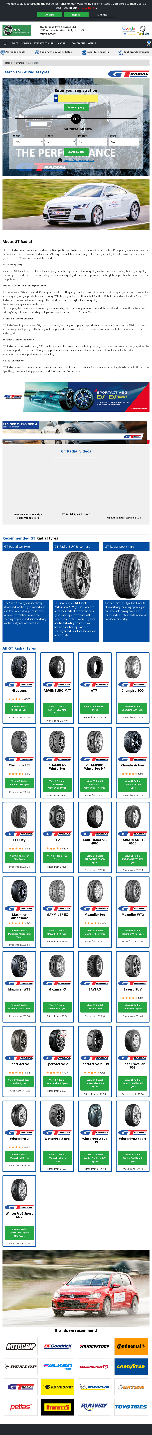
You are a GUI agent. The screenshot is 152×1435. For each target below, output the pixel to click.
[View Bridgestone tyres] (94, 1346)
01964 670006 (48, 33)
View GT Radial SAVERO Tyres (95, 1007)
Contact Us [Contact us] (78, 43)
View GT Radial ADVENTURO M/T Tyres (57, 710)
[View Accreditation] (143, 30)
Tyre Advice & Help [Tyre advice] (44, 43)
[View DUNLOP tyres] (21, 1366)
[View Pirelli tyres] (57, 1407)
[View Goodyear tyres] (131, 1366)
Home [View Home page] (8, 62)
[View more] (76, 432)
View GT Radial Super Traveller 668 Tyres (132, 1083)
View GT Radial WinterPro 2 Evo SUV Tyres (95, 1158)
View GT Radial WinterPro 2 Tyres (19, 1156)
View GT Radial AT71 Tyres (95, 708)
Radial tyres (47, 538)
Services (26, 43)
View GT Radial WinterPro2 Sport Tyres (132, 1158)
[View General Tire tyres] (94, 1366)
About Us (63, 43)
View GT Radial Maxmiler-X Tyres (57, 1007)
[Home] (5, 43)
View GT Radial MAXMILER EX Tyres (57, 932)
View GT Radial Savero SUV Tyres (132, 1007)
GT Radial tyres (10, 346)
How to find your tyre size (79, 160)
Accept (49, 14)
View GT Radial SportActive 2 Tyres (57, 1082)
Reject (76, 14)
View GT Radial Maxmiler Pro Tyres (94, 932)
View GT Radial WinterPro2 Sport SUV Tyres (19, 1232)
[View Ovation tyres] (131, 1386)
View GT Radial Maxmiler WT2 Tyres (133, 932)
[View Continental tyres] (131, 1346)
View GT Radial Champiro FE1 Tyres (19, 783)
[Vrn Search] (76, 98)
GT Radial (23, 241)
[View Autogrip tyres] (21, 1346)
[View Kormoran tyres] (57, 1386)
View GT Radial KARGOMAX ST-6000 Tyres (132, 859)
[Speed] (123, 142)
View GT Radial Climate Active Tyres (133, 784)
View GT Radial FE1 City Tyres (19, 857)
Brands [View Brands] (20, 62)
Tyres (15, 43)
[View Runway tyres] (94, 1407)
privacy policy (87, 8)
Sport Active (16, 603)
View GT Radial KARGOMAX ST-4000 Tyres (94, 859)
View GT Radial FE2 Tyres (57, 857)
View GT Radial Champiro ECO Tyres (133, 708)
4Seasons (120, 603)
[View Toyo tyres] (131, 1407)
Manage (102, 14)
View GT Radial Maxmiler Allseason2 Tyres (19, 934)
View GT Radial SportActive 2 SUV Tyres (94, 1083)
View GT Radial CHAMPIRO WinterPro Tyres (57, 784)
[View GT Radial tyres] (21, 1386)
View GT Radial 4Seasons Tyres (19, 708)
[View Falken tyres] (57, 1366)
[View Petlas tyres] (21, 1407)
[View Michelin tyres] (94, 1386)
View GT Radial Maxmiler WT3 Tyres (19, 1007)
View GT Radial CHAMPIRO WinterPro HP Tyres (94, 784)
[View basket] (148, 43)
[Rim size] (92, 142)
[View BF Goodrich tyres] (57, 1346)
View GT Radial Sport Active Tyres (19, 1082)
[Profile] (60, 142)
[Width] (28, 142)
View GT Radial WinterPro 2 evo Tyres (57, 1158)
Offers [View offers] (92, 43)
